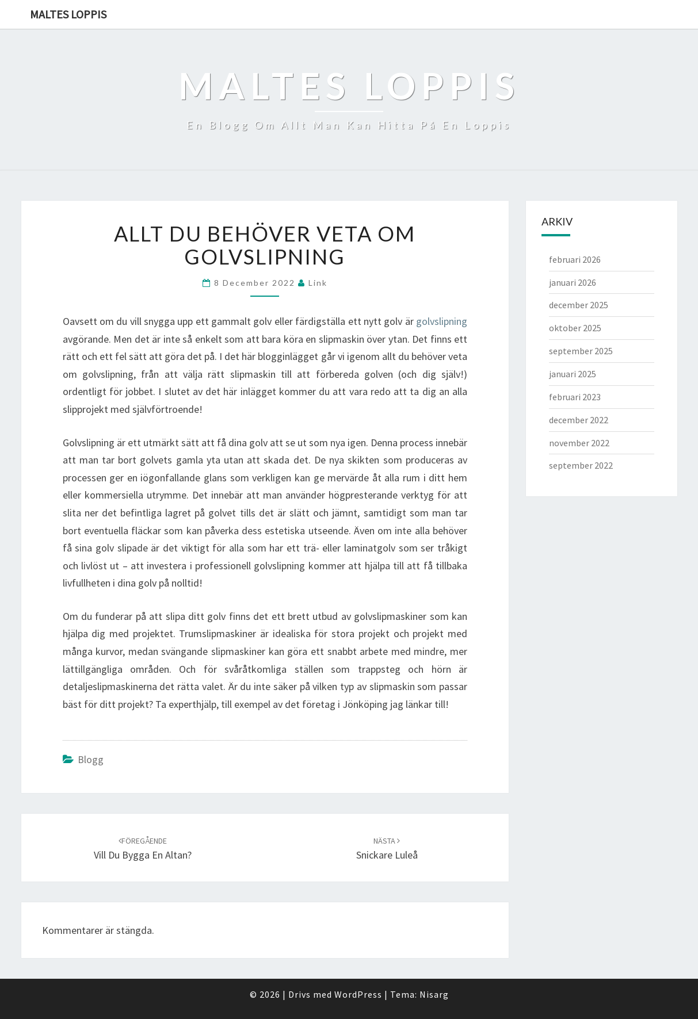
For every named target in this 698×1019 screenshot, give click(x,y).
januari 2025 (572, 374)
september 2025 (581, 351)
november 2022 (579, 443)
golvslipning (441, 321)
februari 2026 (575, 259)
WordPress (358, 994)
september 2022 (581, 465)
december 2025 (578, 305)
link (317, 283)
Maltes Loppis (68, 14)
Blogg (91, 759)
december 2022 (578, 420)
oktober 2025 (575, 328)
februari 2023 (575, 397)
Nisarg (434, 994)
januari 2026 (572, 282)
